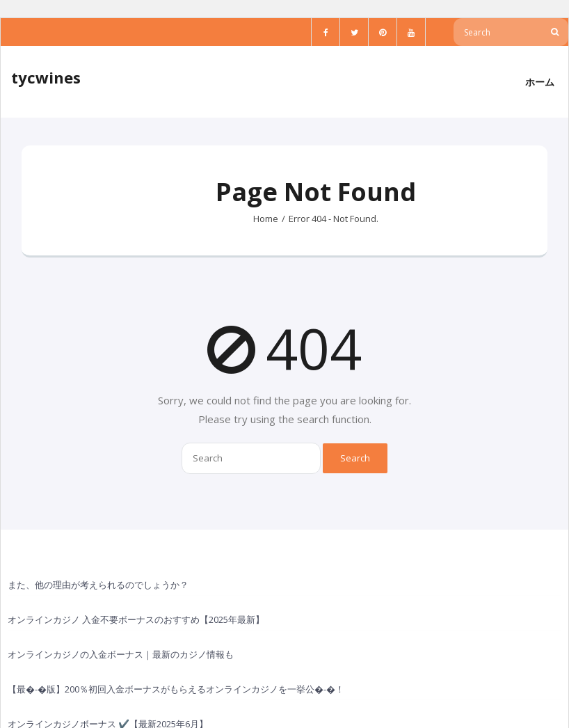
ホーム (539, 81)
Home (265, 218)
